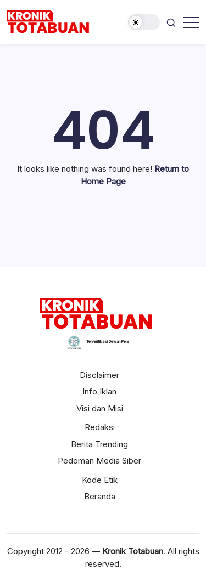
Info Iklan (99, 391)
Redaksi (100, 427)
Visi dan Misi (99, 408)
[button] (144, 22)
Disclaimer (99, 375)
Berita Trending (99, 444)
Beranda (99, 496)
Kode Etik (100, 480)
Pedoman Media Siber (99, 460)
